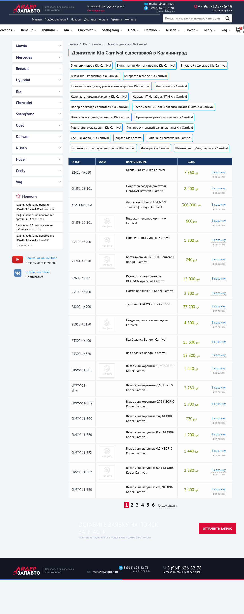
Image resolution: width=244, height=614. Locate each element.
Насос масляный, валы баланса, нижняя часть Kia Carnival (173, 107)
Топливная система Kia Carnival (170, 138)
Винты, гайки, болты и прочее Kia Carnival (146, 65)
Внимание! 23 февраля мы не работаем (34, 227)
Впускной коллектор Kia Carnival (204, 65)
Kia (85, 44)
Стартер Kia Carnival (128, 138)
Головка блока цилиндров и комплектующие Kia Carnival (110, 86)
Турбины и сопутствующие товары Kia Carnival (103, 148)
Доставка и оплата (96, 19)
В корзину (218, 172)
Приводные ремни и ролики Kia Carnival (164, 117)
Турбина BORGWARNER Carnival (148, 304)
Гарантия (116, 19)
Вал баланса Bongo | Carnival (146, 339)
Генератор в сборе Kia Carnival (145, 76)
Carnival (97, 44)
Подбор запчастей (56, 19)
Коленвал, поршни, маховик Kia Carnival (99, 96)
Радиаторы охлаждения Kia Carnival (96, 127)
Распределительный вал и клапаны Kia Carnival (160, 127)
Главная (37, 19)
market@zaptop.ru (159, 4)
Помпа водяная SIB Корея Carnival (150, 291)
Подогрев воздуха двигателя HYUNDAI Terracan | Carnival (146, 188)
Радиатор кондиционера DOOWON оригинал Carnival (145, 278)
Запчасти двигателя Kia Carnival (127, 44)
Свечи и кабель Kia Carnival (90, 138)
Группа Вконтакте (37, 272)
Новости (76, 19)
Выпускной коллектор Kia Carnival (95, 76)
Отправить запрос (217, 528)
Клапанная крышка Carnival (145, 170)
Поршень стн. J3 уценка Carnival (148, 238)
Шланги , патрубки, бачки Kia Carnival (201, 148)
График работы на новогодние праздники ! (35, 217)
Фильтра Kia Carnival (155, 148)
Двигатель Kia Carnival (171, 86)
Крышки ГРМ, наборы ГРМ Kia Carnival (160, 96)
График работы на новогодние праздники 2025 (35, 237)
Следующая (166, 506)
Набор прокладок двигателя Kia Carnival (99, 107)
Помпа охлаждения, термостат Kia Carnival (100, 117)
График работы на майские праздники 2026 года (36, 206)
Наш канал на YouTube (41, 258)
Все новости (24, 245)
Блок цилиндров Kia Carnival (91, 65)
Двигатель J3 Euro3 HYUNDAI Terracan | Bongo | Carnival (146, 204)
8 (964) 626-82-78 (159, 9)
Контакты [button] (131, 19)
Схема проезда (95, 10)
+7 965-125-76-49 (207, 8)
